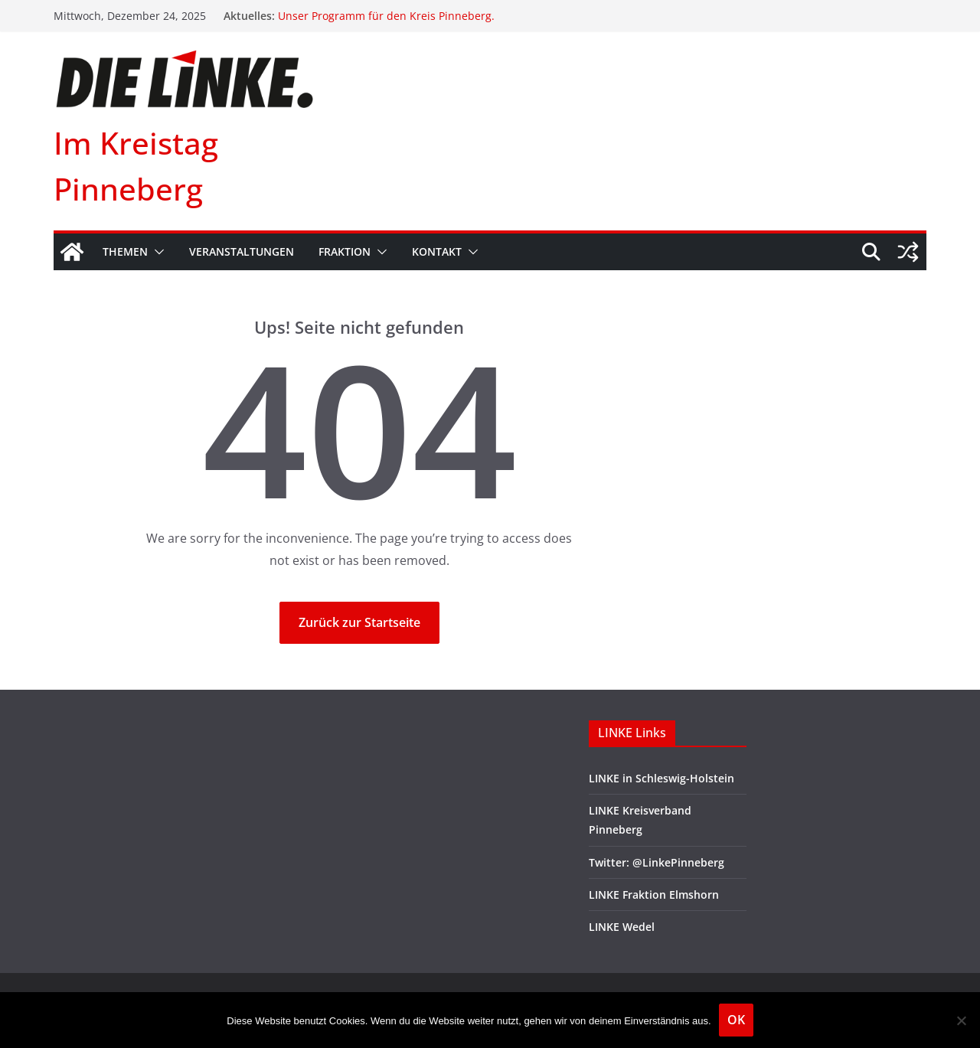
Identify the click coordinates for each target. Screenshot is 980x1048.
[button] (156, 252)
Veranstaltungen (241, 251)
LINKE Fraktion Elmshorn (654, 894)
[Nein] (961, 1020)
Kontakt (437, 251)
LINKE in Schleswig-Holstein (661, 778)
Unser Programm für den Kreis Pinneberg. (386, 15)
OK (736, 1019)
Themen (125, 251)
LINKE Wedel (622, 926)
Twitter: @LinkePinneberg (656, 862)
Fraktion (344, 251)
